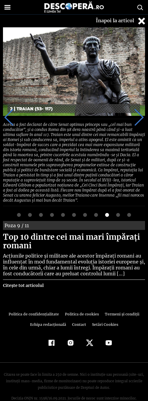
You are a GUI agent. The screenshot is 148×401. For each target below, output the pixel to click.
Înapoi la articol (121, 21)
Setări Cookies (104, 310)
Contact (79, 310)
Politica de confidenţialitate (35, 300)
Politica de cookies (82, 300)
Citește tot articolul (23, 271)
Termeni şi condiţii (120, 300)
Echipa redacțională (48, 310)
